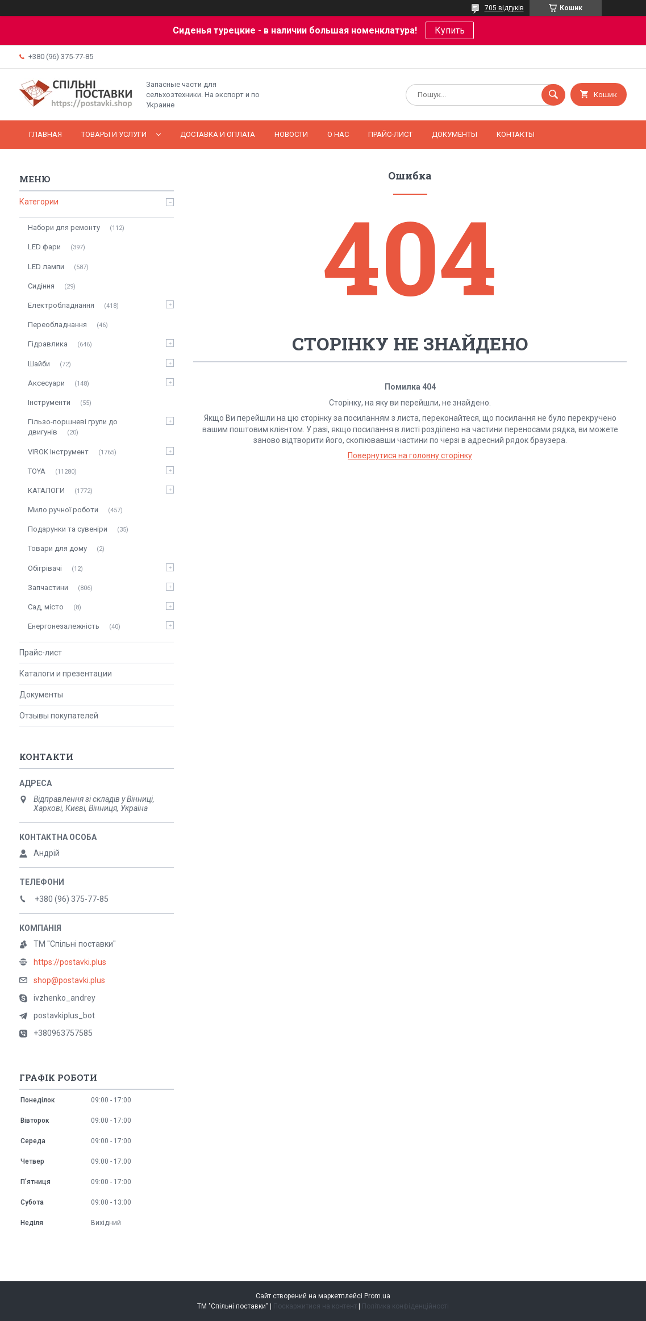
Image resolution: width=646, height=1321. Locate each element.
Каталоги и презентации (65, 673)
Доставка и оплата (217, 134)
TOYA (36, 471)
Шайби (39, 363)
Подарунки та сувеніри (67, 529)
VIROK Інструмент (58, 452)
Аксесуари (46, 383)
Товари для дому (57, 548)
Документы (454, 134)
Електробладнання (61, 305)
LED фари (44, 247)
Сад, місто (46, 607)
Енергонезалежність (63, 626)
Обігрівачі (45, 568)
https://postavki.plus (70, 962)
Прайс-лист (390, 134)
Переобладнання (57, 324)
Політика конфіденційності (405, 1306)
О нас (338, 134)
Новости (291, 134)
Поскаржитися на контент (315, 1306)
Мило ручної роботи (63, 509)
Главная (45, 134)
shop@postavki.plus (69, 980)
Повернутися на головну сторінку (410, 455)
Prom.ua (377, 1296)
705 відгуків (504, 8)
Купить (450, 30)
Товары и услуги (114, 134)
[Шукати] (553, 95)
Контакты (516, 134)
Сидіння (41, 286)
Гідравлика (48, 344)
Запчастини (48, 587)
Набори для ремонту (64, 227)
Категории (39, 201)
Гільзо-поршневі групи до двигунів (73, 426)
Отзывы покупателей (58, 715)
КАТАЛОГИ (46, 490)
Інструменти (49, 402)
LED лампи (46, 266)
